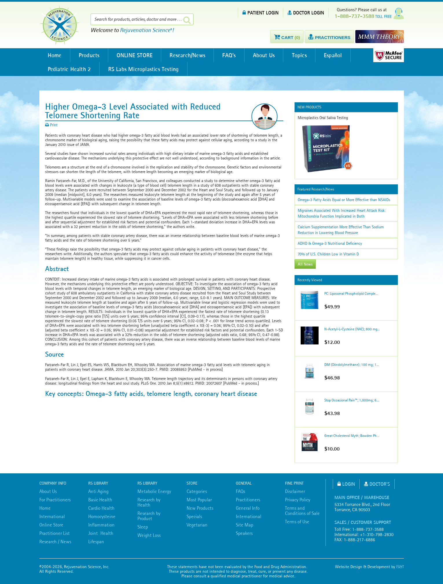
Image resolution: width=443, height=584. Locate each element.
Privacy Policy (297, 499)
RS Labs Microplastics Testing (144, 69)
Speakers (244, 533)
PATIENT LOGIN (260, 13)
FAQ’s (231, 55)
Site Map (244, 524)
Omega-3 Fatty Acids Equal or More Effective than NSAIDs (344, 199)
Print (51, 125)
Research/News (189, 55)
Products (89, 55)
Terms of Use (297, 521)
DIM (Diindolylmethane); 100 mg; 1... (351, 364)
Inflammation (101, 524)
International (52, 516)
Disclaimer (295, 491)
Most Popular (199, 499)
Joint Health (100, 533)
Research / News (55, 541)
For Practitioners (55, 499)
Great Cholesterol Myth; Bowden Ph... (351, 435)
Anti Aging (98, 491)
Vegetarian (197, 524)
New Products (200, 508)
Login (346, 484)
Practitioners (248, 499)
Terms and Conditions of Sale (302, 510)
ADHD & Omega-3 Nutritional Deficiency (330, 243)
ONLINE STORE (136, 55)
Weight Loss (149, 535)
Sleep (142, 526)
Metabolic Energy (154, 491)
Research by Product (148, 516)
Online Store (51, 524)
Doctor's (377, 484)
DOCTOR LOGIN (306, 13)
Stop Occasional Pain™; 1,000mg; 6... (351, 400)
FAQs (240, 491)
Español (336, 55)
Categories (197, 491)
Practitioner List (54, 533)
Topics (302, 55)
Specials (194, 516)
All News (305, 264)
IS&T (400, 566)
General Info (248, 508)
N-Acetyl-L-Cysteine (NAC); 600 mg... (352, 329)
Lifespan (96, 541)
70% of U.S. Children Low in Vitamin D (328, 254)
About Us (266, 55)
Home (55, 55)
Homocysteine (101, 516)
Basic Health (100, 499)
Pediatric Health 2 (69, 69)
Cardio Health (101, 508)
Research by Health (148, 502)
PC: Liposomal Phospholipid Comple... (351, 293)
